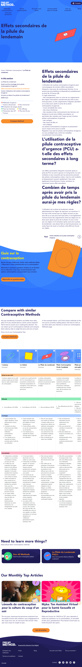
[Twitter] (63, 662)
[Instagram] (67, 662)
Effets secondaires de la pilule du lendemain (15, 88)
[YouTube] (70, 662)
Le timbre (23, 365)
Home (3, 70)
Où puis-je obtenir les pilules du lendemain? (15, 95)
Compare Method (17, 121)
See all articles (41, 630)
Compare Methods (9, 337)
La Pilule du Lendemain (8, 82)
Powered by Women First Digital (28, 645)
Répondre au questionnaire (13, 279)
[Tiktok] (74, 662)
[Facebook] (60, 662)
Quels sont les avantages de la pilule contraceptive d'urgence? (12, 85)
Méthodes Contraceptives (14, 70)
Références (4, 98)
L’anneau (5, 365)
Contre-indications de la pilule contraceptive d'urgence (15, 92)
